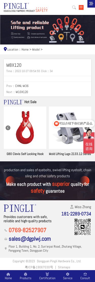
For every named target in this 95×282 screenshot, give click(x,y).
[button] (8, 127)
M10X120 (22, 92)
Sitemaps (64, 267)
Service (67, 276)
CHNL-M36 (22, 86)
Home (25, 49)
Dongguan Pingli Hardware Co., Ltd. (59, 261)
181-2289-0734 (76, 214)
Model (36, 49)
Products (25, 276)
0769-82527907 (27, 230)
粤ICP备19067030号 (39, 267)
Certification (47, 276)
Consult (85, 276)
